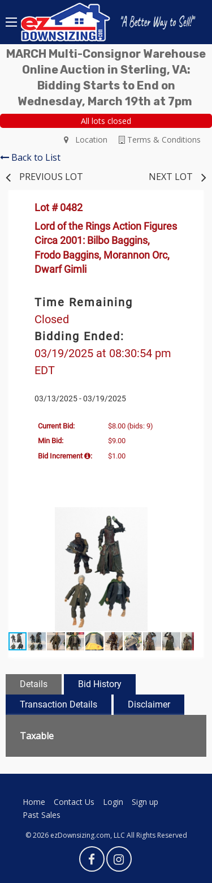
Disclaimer (149, 704)
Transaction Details (58, 704)
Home (34, 801)
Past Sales (41, 814)
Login (113, 801)
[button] (184, 517)
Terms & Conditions (160, 139)
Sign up (145, 801)
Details (33, 684)
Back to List (30, 157)
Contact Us (74, 801)
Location (85, 139)
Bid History (100, 684)
